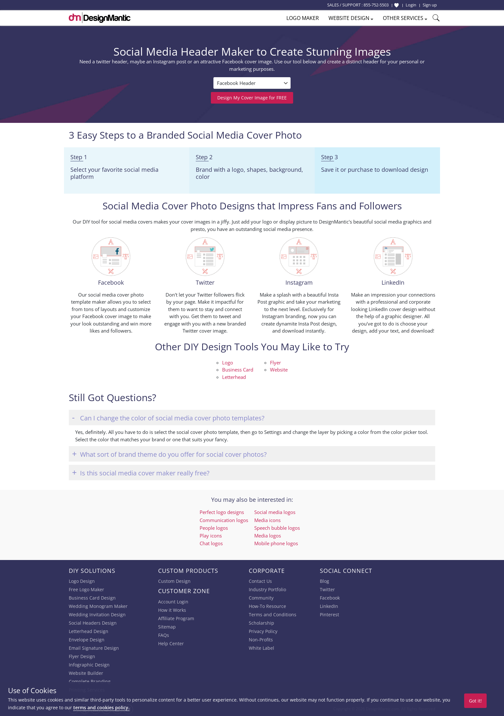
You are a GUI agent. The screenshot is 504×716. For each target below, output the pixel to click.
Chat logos (211, 543)
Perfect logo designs (222, 512)
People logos (214, 528)
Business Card (237, 369)
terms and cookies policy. (101, 707)
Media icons (267, 520)
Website (279, 369)
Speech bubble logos (277, 528)
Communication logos (224, 520)
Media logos (267, 535)
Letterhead (234, 377)
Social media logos (274, 512)
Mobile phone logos (276, 543)
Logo (227, 362)
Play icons (211, 535)
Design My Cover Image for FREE (252, 98)
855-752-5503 (376, 5)
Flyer (275, 362)
